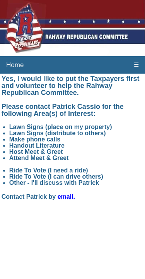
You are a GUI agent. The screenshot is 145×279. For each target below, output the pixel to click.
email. (66, 196)
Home (15, 65)
